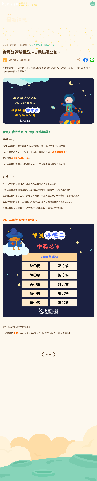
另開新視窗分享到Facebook (85, 60)
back (48, 355)
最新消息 (12, 45)
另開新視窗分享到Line (92, 60)
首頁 (4, 45)
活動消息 (23, 45)
